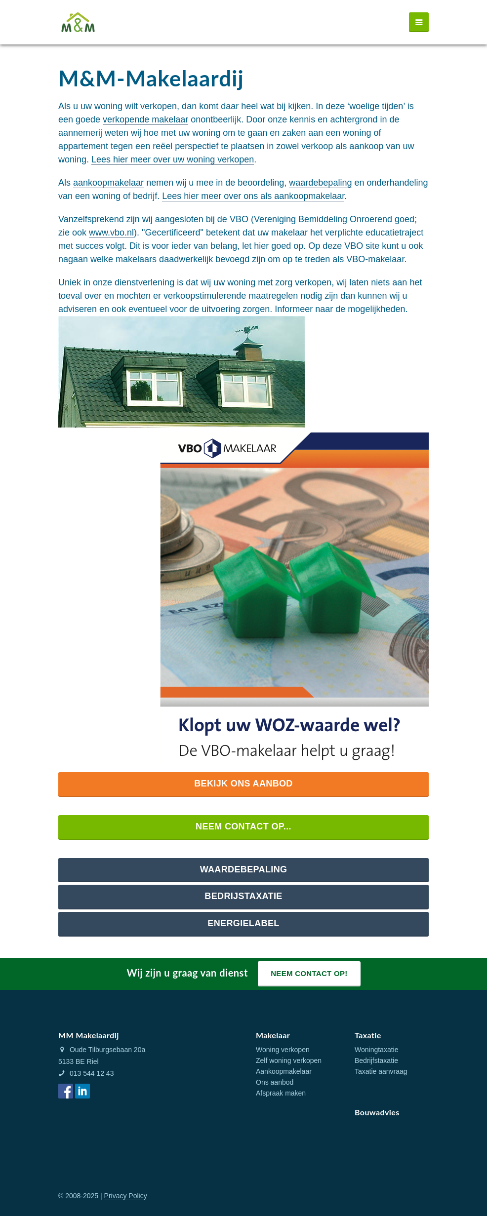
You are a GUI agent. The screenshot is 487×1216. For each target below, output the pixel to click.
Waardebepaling (243, 869)
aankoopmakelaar (108, 183)
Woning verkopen (283, 1050)
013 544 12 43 (86, 1073)
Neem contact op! (309, 973)
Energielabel (243, 923)
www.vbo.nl (111, 232)
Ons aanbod (274, 1082)
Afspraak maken (281, 1093)
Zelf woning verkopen (289, 1060)
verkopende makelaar (145, 119)
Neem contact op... (243, 826)
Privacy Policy (125, 1196)
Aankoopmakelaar (284, 1071)
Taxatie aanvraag (381, 1071)
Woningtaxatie (376, 1050)
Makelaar (273, 1035)
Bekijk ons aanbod (243, 783)
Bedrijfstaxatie (376, 1060)
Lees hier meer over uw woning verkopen (172, 159)
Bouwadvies (377, 1112)
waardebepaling (320, 183)
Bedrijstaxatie (243, 896)
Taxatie (368, 1035)
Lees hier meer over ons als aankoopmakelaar (253, 196)
